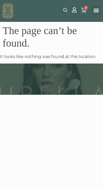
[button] (96, 10)
